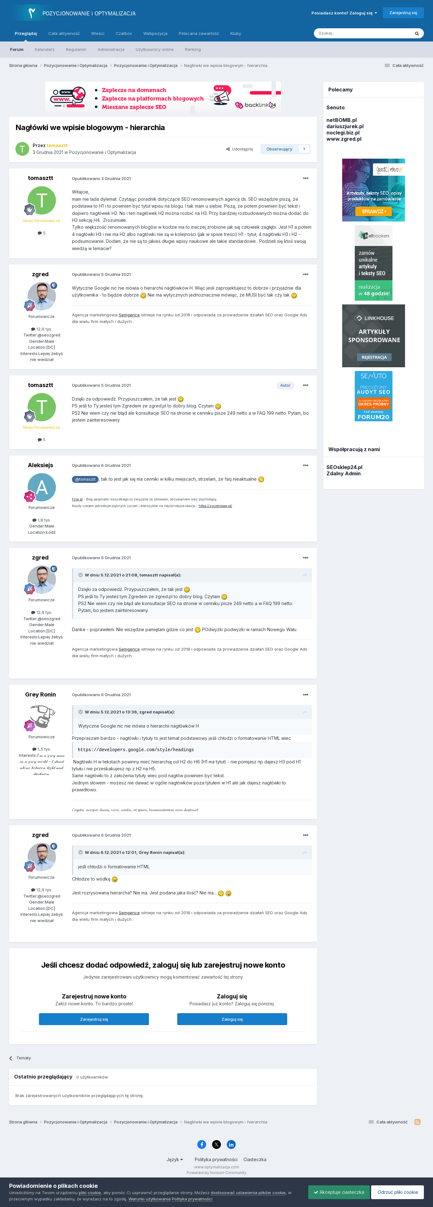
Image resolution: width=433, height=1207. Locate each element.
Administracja (111, 49)
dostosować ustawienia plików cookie (248, 1192)
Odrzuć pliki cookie (396, 1192)
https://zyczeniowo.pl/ (215, 506)
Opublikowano (101, 178)
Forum (17, 49)
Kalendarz (45, 49)
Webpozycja (155, 33)
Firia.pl (77, 499)
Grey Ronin (40, 694)
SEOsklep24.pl (344, 467)
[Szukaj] (346, 33)
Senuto (335, 107)
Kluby (235, 33)
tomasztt (40, 178)
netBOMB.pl (341, 120)
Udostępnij (239, 148)
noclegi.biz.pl (342, 132)
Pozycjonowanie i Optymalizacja (102, 152)
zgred (40, 274)
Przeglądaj (26, 36)
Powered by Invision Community (216, 1172)
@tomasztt (85, 479)
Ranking (193, 49)
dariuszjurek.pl (345, 126)
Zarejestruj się (403, 12)
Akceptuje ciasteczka (336, 1192)
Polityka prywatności (216, 1159)
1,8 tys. (41, 519)
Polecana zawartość (199, 33)
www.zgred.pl (343, 139)
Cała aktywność (64, 33)
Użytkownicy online (155, 49)
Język (175, 1159)
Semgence (129, 314)
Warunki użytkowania (150, 1198)
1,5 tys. (41, 748)
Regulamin (76, 49)
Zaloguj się (232, 1019)
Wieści (97, 33)
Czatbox (124, 33)
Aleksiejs (40, 465)
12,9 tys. (41, 328)
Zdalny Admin (343, 473)
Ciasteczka (255, 1159)
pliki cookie (90, 1192)
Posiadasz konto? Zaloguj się (344, 12)
